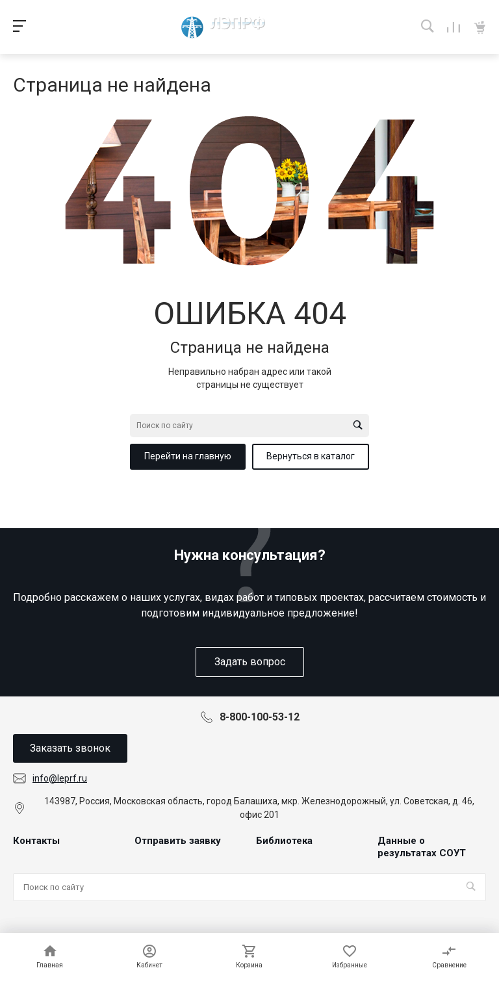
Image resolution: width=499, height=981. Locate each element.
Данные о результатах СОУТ (421, 847)
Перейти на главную (187, 456)
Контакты (36, 841)
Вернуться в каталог (310, 456)
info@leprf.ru (59, 778)
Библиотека (284, 841)
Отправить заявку (177, 841)
